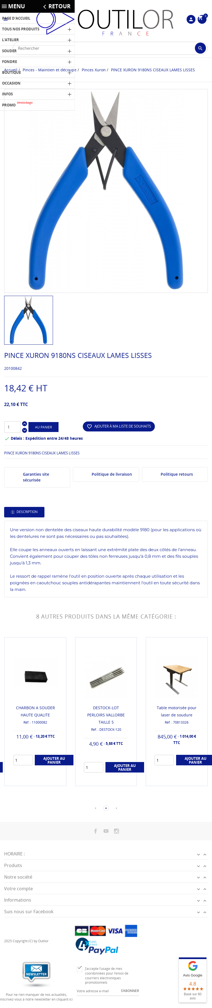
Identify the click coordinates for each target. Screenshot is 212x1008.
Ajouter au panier (54, 760)
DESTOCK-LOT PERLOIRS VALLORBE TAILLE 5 (106, 715)
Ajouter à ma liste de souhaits (119, 426)
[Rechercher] (110, 48)
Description (27, 511)
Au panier (43, 427)
